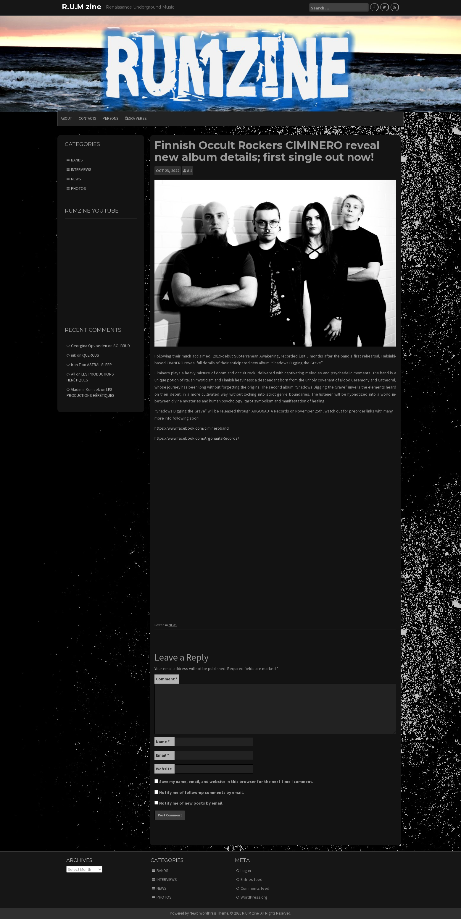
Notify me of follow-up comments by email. (201, 792)
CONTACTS (87, 118)
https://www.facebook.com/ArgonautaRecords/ (196, 437)
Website (164, 768)
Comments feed (255, 888)
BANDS (77, 159)
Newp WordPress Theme (209, 912)
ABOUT (66, 118)
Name (163, 741)
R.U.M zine (81, 6)
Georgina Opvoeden (89, 345)
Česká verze (136, 118)
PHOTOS (78, 188)
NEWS (173, 624)
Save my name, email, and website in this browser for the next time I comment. (236, 781)
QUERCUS (90, 354)
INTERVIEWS (81, 169)
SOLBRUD (121, 345)
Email (162, 755)
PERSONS (110, 118)
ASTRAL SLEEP (99, 364)
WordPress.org (254, 896)
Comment (167, 678)
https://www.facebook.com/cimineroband (191, 428)
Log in (246, 870)
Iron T (76, 364)
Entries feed (251, 879)
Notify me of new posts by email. (191, 802)
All (189, 170)
